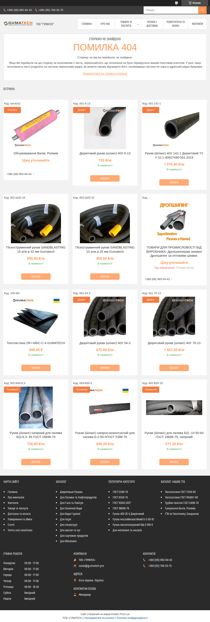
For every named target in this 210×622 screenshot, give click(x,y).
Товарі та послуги (18, 508)
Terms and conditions (20, 530)
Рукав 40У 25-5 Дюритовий (128, 514)
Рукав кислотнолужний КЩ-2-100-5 (133, 525)
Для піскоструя (68, 525)
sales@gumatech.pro (91, 566)
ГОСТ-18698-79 (121, 508)
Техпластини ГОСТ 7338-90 (180, 492)
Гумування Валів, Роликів (180, 508)
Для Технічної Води (71, 508)
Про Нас (105, 24)
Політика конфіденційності (132, 618)
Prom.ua (124, 614)
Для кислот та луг (70, 530)
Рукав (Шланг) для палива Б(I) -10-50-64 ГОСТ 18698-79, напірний (174, 435)
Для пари (65, 519)
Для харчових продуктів (74, 536)
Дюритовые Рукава (71, 492)
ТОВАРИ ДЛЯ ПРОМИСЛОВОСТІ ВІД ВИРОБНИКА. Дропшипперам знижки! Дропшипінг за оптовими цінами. (174, 251)
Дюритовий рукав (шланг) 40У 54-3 (105, 343)
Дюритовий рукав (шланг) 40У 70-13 (174, 343)
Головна (87, 24)
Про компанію (16, 497)
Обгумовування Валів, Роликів (36, 153)
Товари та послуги (126, 24)
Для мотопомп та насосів (127, 530)
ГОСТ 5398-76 (120, 492)
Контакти (197, 24)
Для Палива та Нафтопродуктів (78, 497)
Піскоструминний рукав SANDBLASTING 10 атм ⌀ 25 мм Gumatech (105, 249)
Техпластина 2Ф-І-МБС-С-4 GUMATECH (36, 343)
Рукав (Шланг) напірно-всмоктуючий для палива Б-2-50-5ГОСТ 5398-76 (105, 435)
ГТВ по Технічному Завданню (181, 514)
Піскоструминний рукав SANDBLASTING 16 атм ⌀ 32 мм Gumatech (36, 249)
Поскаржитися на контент (99, 618)
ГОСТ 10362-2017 (122, 503)
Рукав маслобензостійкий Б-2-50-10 (133, 519)
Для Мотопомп (68, 541)
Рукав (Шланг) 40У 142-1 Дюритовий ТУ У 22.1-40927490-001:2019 (174, 155)
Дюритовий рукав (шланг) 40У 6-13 (105, 153)
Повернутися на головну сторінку (105, 74)
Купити (104, 178)
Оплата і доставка (152, 24)
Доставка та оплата (19, 514)
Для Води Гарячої (70, 514)
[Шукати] (202, 10)
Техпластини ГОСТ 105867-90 (181, 497)
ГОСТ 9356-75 (120, 497)
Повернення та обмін (175, 24)
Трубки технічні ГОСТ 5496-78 (181, 503)
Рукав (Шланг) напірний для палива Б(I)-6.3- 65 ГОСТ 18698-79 (36, 435)
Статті (11, 525)
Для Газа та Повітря (71, 503)
